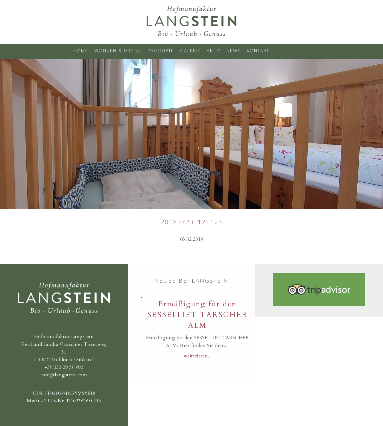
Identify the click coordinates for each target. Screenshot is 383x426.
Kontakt (258, 51)
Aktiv (214, 51)
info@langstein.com (63, 375)
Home (80, 51)
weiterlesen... (197, 356)
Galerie (190, 51)
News (234, 51)
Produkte (161, 51)
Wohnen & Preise (118, 51)
